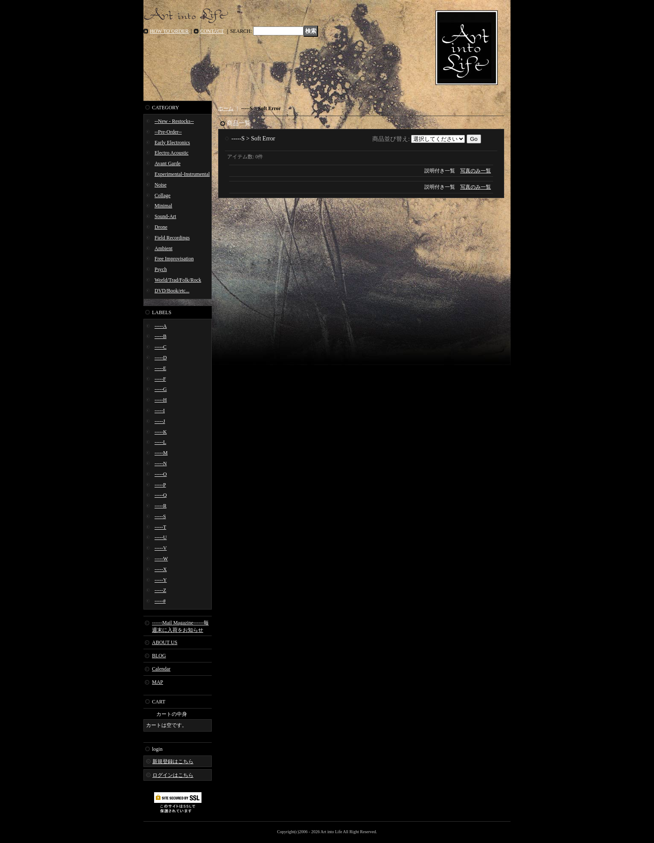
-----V (161, 548)
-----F (160, 379)
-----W (161, 559)
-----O (161, 474)
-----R (160, 506)
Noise (160, 185)
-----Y (161, 580)
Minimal (163, 206)
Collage (162, 195)
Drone (161, 227)
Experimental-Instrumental (182, 174)
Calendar (161, 669)
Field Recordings (172, 238)
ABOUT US (164, 642)
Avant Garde (168, 163)
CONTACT (212, 31)
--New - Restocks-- (174, 121)
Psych (161, 269)
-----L (160, 442)
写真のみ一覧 (475, 171)
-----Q (161, 495)
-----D (161, 358)
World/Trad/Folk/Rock (178, 280)
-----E (160, 368)
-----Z (160, 590)
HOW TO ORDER (169, 31)
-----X (161, 569)
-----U (161, 537)
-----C (160, 347)
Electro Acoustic (172, 153)
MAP (157, 682)
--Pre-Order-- (168, 132)
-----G (161, 389)
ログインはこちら (172, 775)
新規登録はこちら (172, 761)
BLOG (159, 656)
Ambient (163, 248)
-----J (160, 421)
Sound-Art (165, 216)
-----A (161, 326)
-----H (161, 400)
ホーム (226, 108)
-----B (160, 336)
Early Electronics (172, 143)
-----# (160, 601)
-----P (160, 485)
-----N (161, 464)
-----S (160, 516)
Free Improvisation (174, 259)
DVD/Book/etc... (172, 291)
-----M (161, 453)
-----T (160, 527)
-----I (160, 411)
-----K (161, 432)
